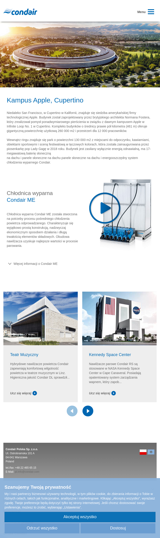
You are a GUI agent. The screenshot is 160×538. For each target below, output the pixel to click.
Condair (20, 11)
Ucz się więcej (23, 393)
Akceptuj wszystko (79, 517)
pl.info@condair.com (27, 471)
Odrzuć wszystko (42, 528)
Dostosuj (118, 528)
